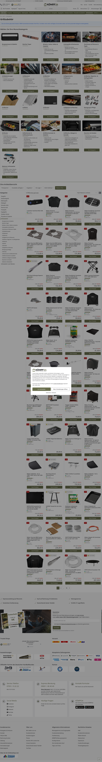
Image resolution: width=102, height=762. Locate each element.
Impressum (53, 392)
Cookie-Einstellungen (58, 383)
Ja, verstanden (41, 389)
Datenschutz (48, 392)
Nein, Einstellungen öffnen (60, 389)
